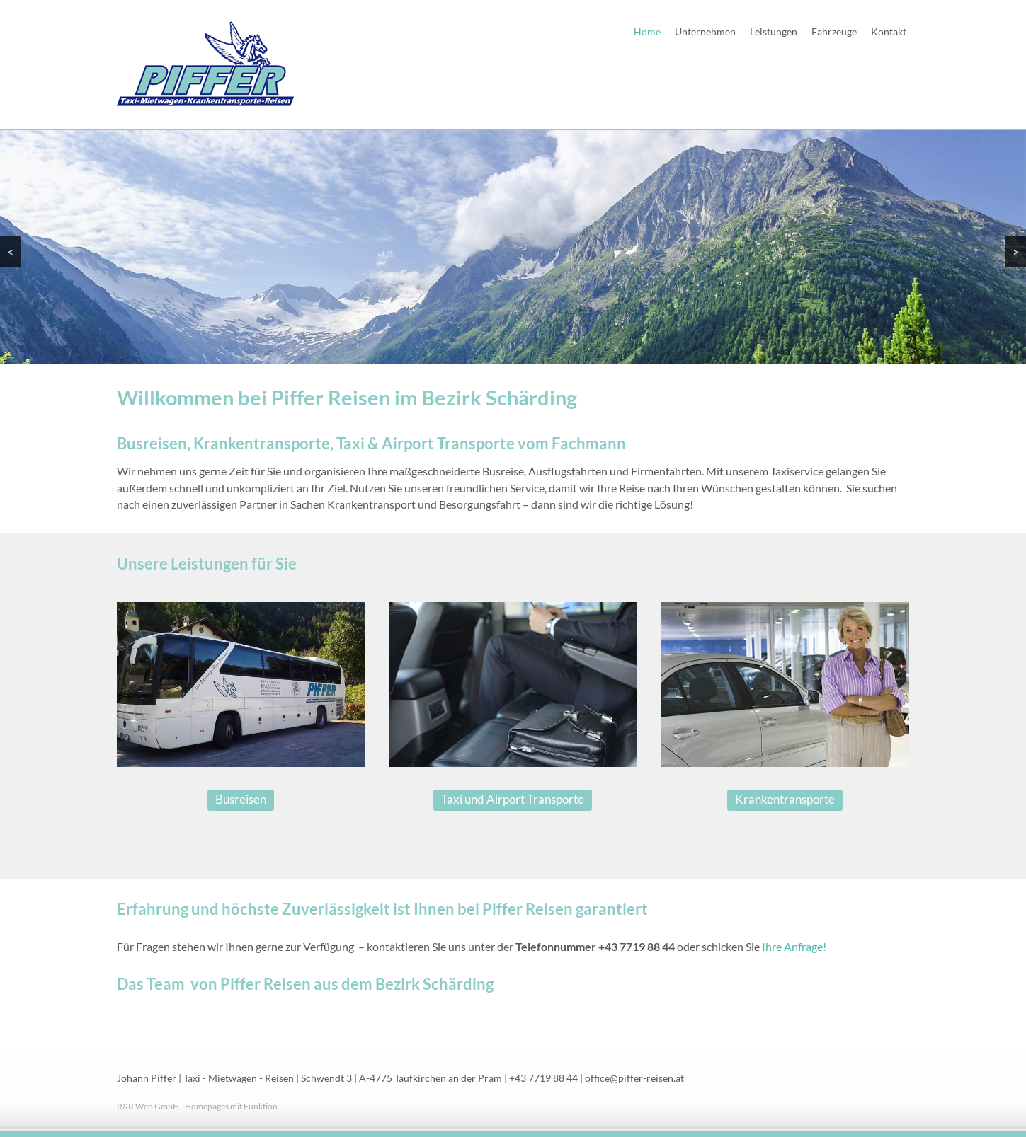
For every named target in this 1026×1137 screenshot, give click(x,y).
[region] (513, 246)
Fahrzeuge (834, 31)
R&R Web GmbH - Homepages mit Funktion (197, 1106)
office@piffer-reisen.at (634, 1078)
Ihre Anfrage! (794, 946)
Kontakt (888, 31)
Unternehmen (705, 31)
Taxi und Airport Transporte (512, 799)
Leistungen (773, 31)
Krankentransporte (785, 799)
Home (647, 31)
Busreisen (240, 799)
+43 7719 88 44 (543, 1078)
